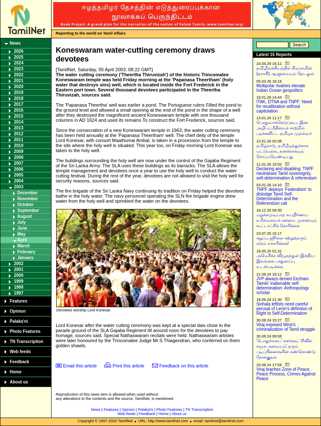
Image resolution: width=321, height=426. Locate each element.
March (23, 246)
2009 (18, 151)
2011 (18, 139)
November (27, 198)
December (27, 192)
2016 (18, 110)
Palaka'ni (19, 321)
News (15, 43)
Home (16, 372)
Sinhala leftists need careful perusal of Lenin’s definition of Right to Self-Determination (284, 309)
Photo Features (25, 331)
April (22, 240)
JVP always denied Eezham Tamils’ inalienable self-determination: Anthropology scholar (282, 285)
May (21, 234)
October (25, 204)
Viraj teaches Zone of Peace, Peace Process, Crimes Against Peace (286, 374)
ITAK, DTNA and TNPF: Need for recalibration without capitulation (284, 106)
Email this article (80, 365)
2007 (18, 163)
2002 (18, 263)
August (24, 216)
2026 (18, 51)
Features (18, 301)
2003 (18, 187)
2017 (18, 104)
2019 (18, 92)
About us (19, 382)
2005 (18, 175)
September (28, 210)
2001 (18, 269)
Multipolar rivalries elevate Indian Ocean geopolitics (280, 88)
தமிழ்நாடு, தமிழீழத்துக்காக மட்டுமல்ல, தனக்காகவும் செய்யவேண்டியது (282, 151)
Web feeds (20, 351)
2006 (18, 169)
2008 (18, 157)
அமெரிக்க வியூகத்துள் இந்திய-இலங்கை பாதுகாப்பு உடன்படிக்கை (286, 261)
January (25, 257)
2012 (18, 133)
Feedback (19, 361)
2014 (18, 122)
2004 (18, 181)
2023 (18, 69)
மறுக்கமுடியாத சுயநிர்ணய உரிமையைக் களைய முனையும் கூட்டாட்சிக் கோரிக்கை (286, 220)
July (21, 222)
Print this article (128, 365)
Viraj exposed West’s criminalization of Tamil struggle (285, 327)
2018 (18, 98)
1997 (18, 293)
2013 (18, 128)
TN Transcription (26, 341)
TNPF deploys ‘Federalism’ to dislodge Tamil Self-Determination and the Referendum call (284, 196)
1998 (18, 287)
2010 (18, 145)
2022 (18, 74)
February (26, 251)
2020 (18, 86)
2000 (18, 275)
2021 (18, 80)
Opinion (18, 311)
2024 (18, 63)
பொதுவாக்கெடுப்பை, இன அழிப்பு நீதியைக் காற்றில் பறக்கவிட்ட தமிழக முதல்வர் (284, 128)
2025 (18, 57)
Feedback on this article (183, 365)
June (22, 228)
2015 (18, 116)
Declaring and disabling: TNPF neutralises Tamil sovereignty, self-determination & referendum (286, 173)
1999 (18, 281)
